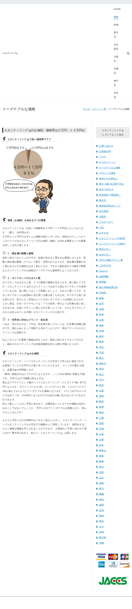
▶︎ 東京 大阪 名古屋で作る (110, 184)
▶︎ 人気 (100, 227)
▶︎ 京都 (100, 428)
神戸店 (116, 83)
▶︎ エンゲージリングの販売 (110, 244)
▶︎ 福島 (100, 325)
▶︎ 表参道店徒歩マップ (108, 206)
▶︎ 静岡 (100, 407)
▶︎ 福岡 (100, 505)
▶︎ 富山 (100, 374)
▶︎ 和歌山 (101, 450)
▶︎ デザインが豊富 (106, 173)
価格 (116, 17)
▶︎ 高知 (100, 499)
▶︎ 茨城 (100, 331)
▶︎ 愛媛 (100, 494)
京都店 (116, 70)
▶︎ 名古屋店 (102, 211)
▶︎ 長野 (100, 396)
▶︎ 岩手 (100, 303)
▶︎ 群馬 (100, 341)
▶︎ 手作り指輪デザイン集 (109, 260)
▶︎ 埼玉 (100, 347)
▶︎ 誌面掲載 (102, 276)
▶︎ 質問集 (101, 282)
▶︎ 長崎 (100, 516)
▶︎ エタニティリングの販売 (110, 238)
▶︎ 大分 (100, 526)
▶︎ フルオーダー (104, 222)
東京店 (116, 34)
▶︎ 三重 (100, 418)
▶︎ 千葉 (100, 352)
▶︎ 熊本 (100, 521)
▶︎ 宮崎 (100, 532)
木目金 (116, 94)
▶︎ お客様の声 (103, 151)
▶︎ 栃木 (100, 336)
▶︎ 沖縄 (100, 543)
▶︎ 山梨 (100, 390)
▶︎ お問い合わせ (104, 146)
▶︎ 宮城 (100, 309)
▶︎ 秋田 (100, 314)
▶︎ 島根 (100, 461)
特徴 (116, 25)
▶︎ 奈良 (100, 445)
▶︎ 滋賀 (100, 423)
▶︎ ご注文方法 (103, 265)
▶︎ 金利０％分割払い (107, 178)
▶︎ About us (102, 271)
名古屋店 (116, 46)
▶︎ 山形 (100, 320)
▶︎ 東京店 (101, 200)
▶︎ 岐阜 (100, 401)
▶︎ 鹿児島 (101, 537)
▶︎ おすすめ (102, 233)
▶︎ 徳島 (100, 483)
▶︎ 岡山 (100, 467)
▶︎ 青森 (100, 298)
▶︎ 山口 (100, 477)
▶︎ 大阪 (100, 434)
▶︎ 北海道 (101, 292)
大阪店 (116, 58)
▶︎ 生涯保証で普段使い (108, 195)
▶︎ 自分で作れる (104, 189)
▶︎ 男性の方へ (103, 249)
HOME (117, 9)
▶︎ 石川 (100, 380)
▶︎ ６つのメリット (106, 162)
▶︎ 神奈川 (101, 363)
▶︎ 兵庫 (100, 439)
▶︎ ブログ (101, 157)
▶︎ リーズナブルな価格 (108, 167)
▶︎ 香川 (100, 488)
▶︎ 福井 (100, 385)
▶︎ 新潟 (100, 369)
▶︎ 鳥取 (100, 456)
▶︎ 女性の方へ (103, 255)
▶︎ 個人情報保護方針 (107, 287)
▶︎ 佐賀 (100, 510)
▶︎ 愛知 (100, 412)
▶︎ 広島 (100, 472)
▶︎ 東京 (100, 358)
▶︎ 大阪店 (101, 216)
